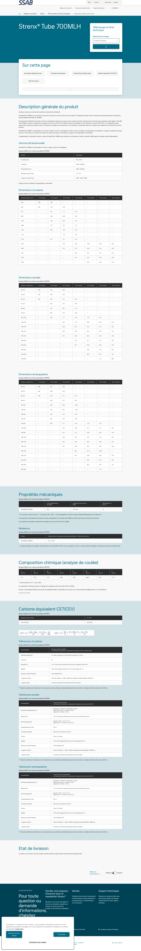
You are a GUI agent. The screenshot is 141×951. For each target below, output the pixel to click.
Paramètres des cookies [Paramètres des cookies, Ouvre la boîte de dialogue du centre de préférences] (37, 942)
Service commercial (78, 929)
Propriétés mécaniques (58, 73)
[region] (37, 934)
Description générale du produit (34, 73)
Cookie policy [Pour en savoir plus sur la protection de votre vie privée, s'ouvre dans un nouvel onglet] (19, 931)
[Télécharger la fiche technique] (106, 46)
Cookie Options (117, 943)
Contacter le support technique (108, 929)
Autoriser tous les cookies (21, 936)
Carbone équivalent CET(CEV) (107, 73)
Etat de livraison (34, 81)
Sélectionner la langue (101, 36)
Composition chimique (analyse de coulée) (83, 73)
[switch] (114, 873)
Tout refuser (54, 936)
